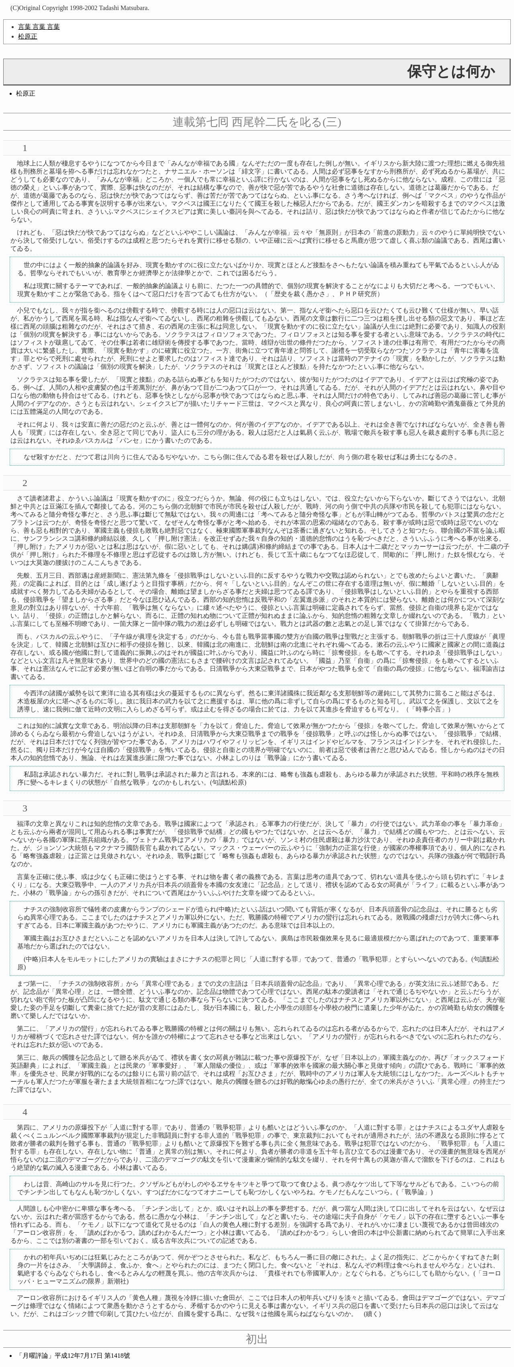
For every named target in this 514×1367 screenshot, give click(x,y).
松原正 (27, 36)
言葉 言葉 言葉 (39, 26)
